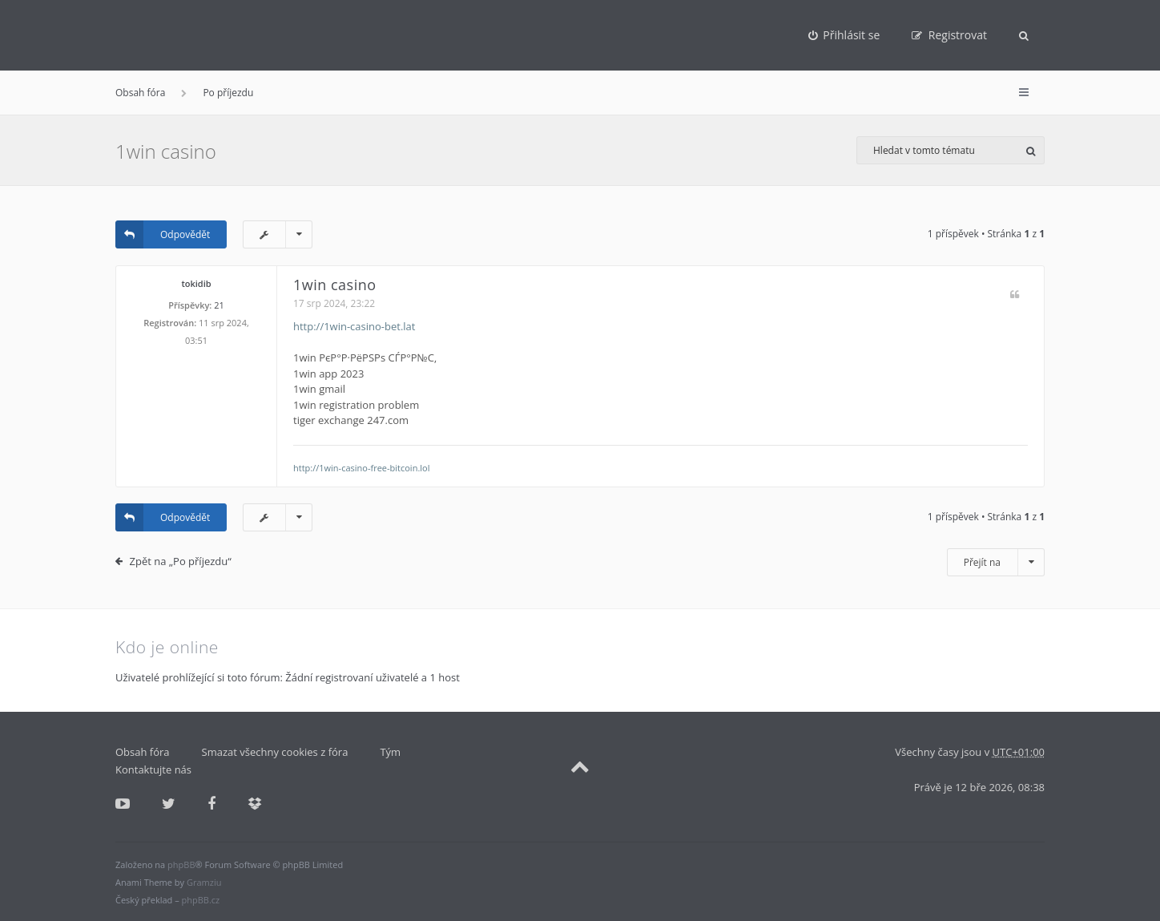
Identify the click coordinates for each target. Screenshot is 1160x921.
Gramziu (204, 882)
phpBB (181, 864)
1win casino (165, 151)
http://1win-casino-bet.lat (354, 326)
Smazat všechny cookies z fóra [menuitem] (275, 752)
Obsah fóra (140, 92)
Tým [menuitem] (390, 752)
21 (219, 305)
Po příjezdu (228, 92)
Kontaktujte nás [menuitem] (153, 769)
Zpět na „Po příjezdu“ (181, 561)
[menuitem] (844, 35)
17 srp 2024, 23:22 (334, 303)
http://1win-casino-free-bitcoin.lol (361, 468)
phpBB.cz (201, 900)
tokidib (196, 283)
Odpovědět (162, 234)
